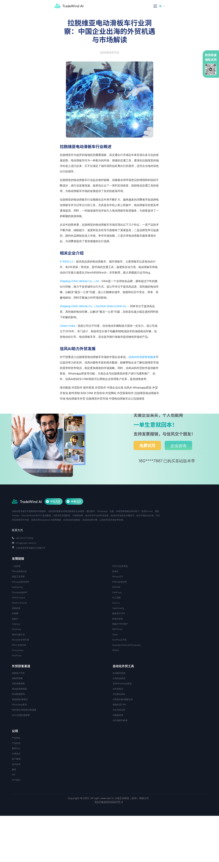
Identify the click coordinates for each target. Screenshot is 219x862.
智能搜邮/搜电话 (20, 699)
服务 (14, 769)
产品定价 (16, 743)
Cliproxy (16, 623)
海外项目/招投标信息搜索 (24, 709)
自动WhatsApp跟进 (122, 683)
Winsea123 (117, 576)
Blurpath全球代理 (20, 639)
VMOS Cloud (18, 597)
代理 (14, 753)
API (13, 774)
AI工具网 (116, 597)
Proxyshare (17, 650)
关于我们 (16, 779)
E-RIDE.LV (66, 261)
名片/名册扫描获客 (21, 715)
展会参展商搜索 (19, 688)
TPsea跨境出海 (19, 571)
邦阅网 (15, 613)
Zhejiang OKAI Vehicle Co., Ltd (79, 281)
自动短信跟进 (119, 678)
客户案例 (16, 758)
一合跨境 (16, 566)
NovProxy (17, 655)
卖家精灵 (16, 608)
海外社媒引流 (18, 634)
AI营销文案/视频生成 (123, 699)
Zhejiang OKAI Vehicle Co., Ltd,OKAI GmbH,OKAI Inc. (93, 306)
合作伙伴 (16, 764)
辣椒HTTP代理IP (120, 623)
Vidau (115, 634)
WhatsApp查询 (19, 704)
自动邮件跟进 (119, 673)
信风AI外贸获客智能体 (142, 357)
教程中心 (16, 748)
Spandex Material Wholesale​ (126, 645)
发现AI (115, 571)
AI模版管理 (118, 715)
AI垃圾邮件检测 (120, 720)
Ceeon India (67, 325)
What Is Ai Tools (19, 602)
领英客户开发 (18, 673)
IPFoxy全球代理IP (20, 581)
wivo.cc (116, 602)
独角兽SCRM (118, 613)
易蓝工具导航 (18, 576)
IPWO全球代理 (119, 581)
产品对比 (16, 737)
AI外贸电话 (118, 688)
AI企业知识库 (119, 709)
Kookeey (16, 629)
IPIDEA (115, 650)
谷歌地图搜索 (18, 683)
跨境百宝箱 (117, 618)
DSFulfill (116, 587)
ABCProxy (117, 629)
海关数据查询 (18, 694)
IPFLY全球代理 (19, 645)
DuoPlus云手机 (119, 639)
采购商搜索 (17, 678)
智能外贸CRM (119, 704)
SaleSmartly (118, 608)
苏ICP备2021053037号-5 (109, 801)
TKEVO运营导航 (120, 566)
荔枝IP (15, 618)
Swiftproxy (17, 587)
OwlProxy (117, 592)
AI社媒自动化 (119, 694)
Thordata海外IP (19, 592)
